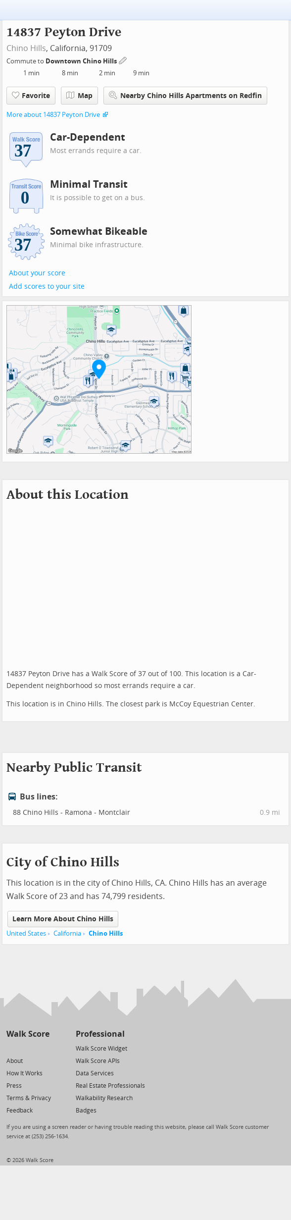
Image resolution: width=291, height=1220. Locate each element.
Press (14, 1085)
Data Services (95, 1073)
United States (26, 933)
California (67, 933)
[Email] (42, 1048)
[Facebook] (27, 1048)
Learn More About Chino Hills (62, 919)
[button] (99, 369)
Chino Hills (26, 48)
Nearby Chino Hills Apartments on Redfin (185, 95)
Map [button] (79, 95)
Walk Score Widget (101, 1048)
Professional (100, 1034)
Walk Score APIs (98, 1061)
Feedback (19, 1110)
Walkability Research (104, 1098)
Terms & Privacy (28, 1098)
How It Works (24, 1073)
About (14, 1061)
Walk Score (27, 1034)
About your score (37, 273)
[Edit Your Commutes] (123, 59)
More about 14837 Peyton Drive (53, 114)
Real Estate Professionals (110, 1085)
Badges (86, 1110)
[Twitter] (12, 1048)
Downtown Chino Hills (82, 61)
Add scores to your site (47, 286)
